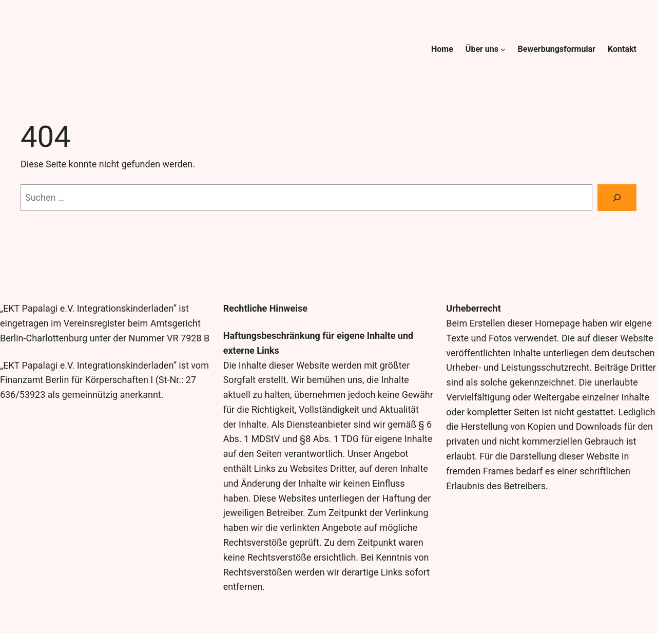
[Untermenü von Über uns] (503, 49)
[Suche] (616, 197)
